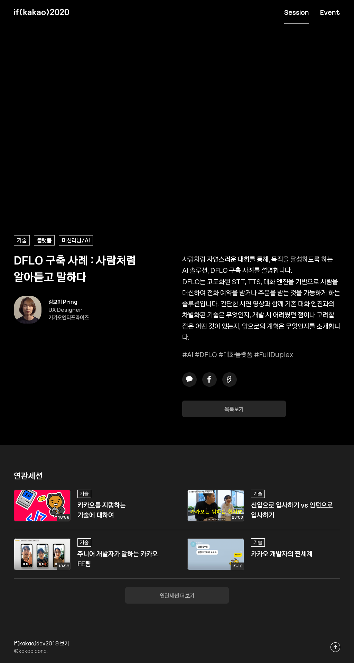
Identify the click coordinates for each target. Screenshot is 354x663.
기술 (22, 240)
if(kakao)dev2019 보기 (41, 643)
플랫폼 (44, 240)
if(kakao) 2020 (41, 12)
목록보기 (234, 409)
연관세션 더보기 (177, 595)
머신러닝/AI (76, 240)
